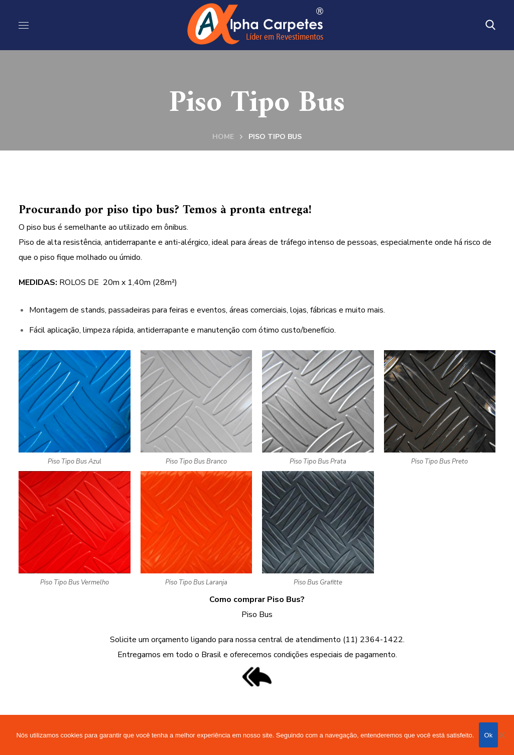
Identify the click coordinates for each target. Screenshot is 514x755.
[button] (490, 25)
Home (223, 136)
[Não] (501, 735)
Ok (488, 735)
